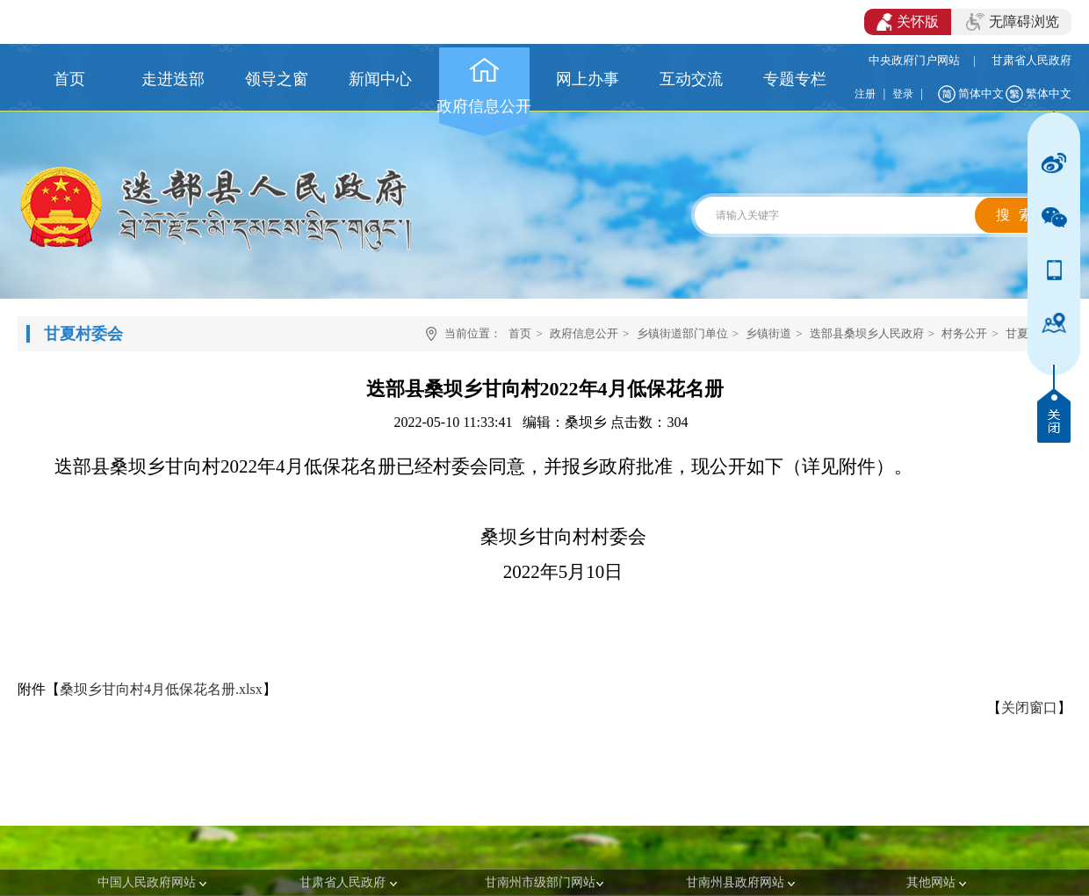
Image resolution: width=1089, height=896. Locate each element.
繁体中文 (1048, 93)
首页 (519, 333)
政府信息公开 (584, 333)
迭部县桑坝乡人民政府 (867, 333)
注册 (865, 94)
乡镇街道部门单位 (682, 333)
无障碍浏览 (1012, 22)
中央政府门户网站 (914, 60)
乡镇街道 (768, 333)
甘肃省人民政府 (1031, 60)
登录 (902, 94)
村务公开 (964, 333)
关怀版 (907, 22)
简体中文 (981, 93)
